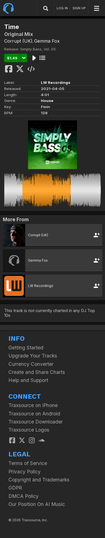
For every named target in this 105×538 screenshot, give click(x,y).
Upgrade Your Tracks (32, 356)
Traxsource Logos (28, 430)
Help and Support (28, 380)
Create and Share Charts (36, 372)
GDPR (15, 488)
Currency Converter (30, 364)
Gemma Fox (47, 41)
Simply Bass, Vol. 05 (38, 49)
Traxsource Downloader (35, 422)
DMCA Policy (23, 496)
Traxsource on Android (34, 414)
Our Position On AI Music (36, 504)
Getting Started (25, 347)
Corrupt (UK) (18, 41)
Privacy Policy (24, 471)
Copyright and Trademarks (38, 480)
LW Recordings (55, 82)
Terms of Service (27, 463)
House (47, 100)
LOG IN (62, 8)
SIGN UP (79, 8)
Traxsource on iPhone (33, 405)
